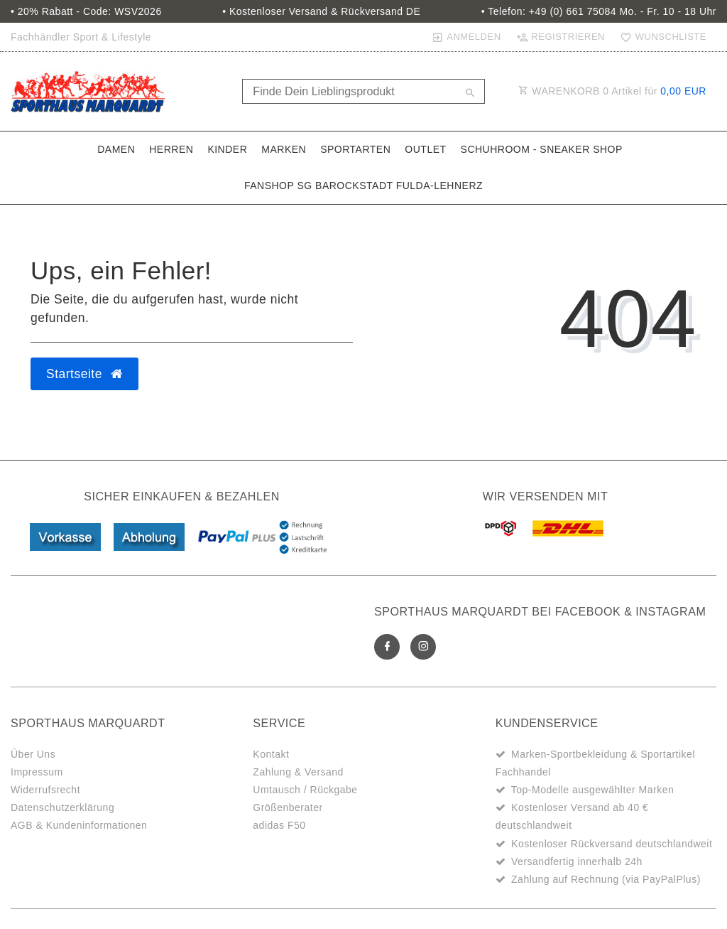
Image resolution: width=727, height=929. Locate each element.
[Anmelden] (466, 37)
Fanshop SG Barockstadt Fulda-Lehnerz (363, 185)
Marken (283, 149)
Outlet (425, 149)
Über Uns (33, 754)
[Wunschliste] (660, 37)
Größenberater (287, 807)
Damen (116, 149)
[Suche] (470, 94)
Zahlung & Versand (298, 772)
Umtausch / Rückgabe (305, 789)
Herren (171, 149)
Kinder (227, 149)
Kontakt (271, 754)
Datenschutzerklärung (62, 807)
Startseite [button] (84, 374)
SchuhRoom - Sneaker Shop (542, 149)
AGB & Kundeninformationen (79, 825)
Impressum (37, 772)
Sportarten (355, 149)
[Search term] (363, 91)
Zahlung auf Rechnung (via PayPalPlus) (606, 879)
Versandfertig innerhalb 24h (577, 861)
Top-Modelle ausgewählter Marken (592, 789)
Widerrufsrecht (45, 789)
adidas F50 (279, 825)
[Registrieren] (560, 37)
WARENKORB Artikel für (612, 91)
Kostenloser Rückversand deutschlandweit (611, 843)
